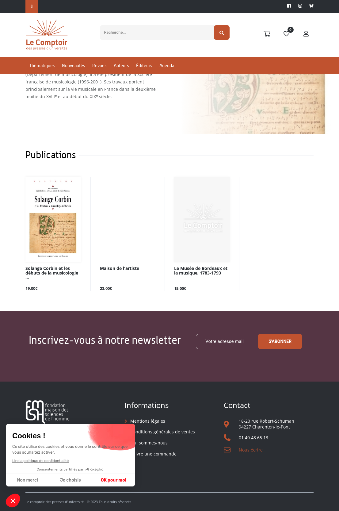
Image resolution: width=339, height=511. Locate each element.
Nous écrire (251, 450)
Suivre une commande (153, 454)
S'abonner (280, 341)
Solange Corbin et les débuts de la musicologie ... (51, 273)
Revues (99, 65)
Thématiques (42, 65)
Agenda (166, 65)
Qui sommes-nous (149, 443)
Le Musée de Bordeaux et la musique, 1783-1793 (200, 271)
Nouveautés (73, 65)
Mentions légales (147, 421)
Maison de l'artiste (119, 268)
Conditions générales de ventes (162, 432)
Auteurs (121, 65)
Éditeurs (144, 65)
